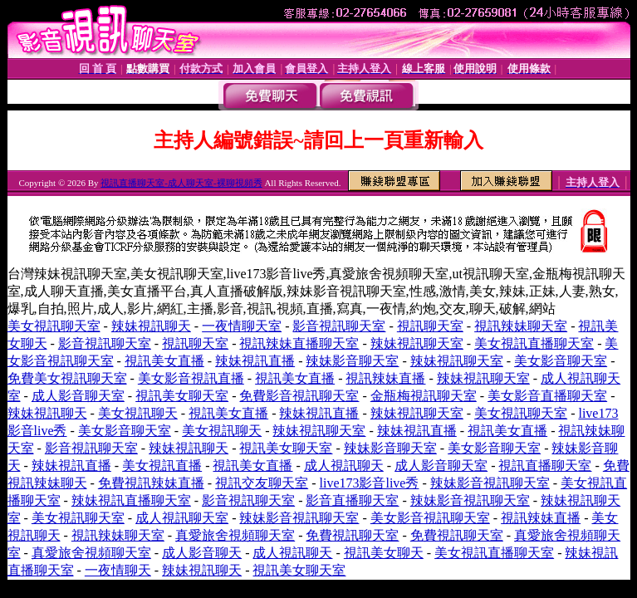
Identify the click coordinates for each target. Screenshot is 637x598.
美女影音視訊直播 (191, 378)
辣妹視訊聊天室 (416, 343)
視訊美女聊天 (384, 553)
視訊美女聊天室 (181, 396)
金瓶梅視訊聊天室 (423, 396)
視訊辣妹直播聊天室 (299, 343)
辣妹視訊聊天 (151, 326)
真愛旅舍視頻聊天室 (235, 535)
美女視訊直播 (162, 465)
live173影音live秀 (369, 483)
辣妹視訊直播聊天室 (131, 500)
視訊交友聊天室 (261, 483)
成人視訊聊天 (344, 465)
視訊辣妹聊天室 (520, 326)
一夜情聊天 (118, 570)
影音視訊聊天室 (338, 326)
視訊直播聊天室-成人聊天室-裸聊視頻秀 (181, 183)
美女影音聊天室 (560, 361)
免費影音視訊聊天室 (299, 396)
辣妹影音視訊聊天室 (490, 483)
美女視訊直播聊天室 (534, 343)
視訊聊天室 (430, 326)
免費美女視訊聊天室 (67, 378)
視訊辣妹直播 (385, 378)
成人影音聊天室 (78, 396)
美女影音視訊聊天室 (430, 518)
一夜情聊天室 (242, 326)
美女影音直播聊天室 (547, 396)
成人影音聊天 (202, 553)
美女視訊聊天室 (53, 326)
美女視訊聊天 (138, 413)
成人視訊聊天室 (181, 518)
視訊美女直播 (164, 361)
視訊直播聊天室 (544, 465)
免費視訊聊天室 (352, 535)
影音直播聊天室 (352, 500)
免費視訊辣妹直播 (151, 483)
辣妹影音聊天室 (352, 361)
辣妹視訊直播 (255, 361)
